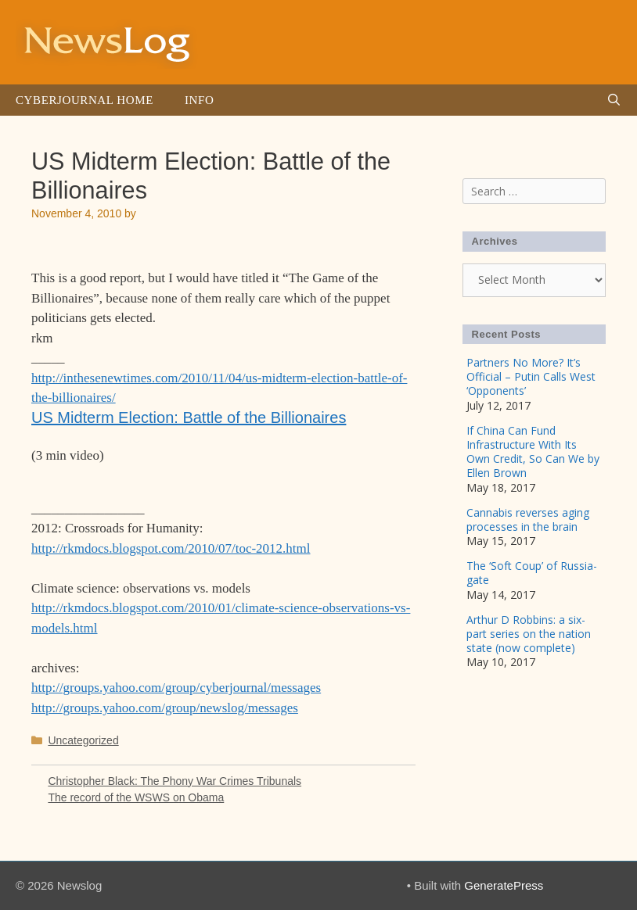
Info (199, 100)
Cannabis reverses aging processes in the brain (527, 519)
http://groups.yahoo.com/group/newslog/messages (164, 707)
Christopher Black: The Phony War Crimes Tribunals (174, 781)
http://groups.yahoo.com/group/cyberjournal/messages (176, 687)
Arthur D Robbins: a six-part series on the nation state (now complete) (528, 633)
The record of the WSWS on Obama (136, 797)
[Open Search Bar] (614, 100)
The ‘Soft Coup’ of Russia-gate (531, 572)
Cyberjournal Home (84, 100)
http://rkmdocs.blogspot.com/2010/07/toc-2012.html (171, 548)
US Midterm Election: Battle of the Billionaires (188, 417)
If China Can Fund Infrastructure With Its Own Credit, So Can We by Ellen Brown (532, 452)
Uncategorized (83, 740)
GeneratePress (503, 885)
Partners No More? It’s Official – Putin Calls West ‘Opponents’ (531, 376)
